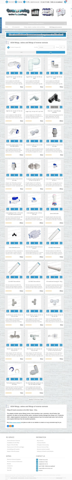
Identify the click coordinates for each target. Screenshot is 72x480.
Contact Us (10, 466)
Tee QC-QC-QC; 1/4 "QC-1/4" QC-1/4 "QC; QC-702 (57, 315)
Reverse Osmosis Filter (43, 447)
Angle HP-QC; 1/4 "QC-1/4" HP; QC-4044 (15, 77)
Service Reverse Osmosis (13, 440)
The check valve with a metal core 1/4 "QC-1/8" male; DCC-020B (36, 383)
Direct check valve (57, 213)
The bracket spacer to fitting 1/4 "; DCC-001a (15, 383)
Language (20, 2)
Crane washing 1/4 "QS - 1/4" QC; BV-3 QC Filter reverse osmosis (15, 213)
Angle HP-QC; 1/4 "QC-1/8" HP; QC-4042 (36, 77)
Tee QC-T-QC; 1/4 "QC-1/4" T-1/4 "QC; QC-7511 (15, 349)
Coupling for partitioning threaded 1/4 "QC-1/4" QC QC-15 (36, 179)
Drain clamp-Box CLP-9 (14, 247)
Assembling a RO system (13, 449)
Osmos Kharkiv (13, 478)
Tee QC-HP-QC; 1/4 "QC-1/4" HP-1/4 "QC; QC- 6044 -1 (36, 315)
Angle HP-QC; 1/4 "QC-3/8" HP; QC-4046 (57, 77)
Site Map (9, 468)
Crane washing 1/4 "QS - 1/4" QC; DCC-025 (36, 213)
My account (11, 2)
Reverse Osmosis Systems (14, 459)
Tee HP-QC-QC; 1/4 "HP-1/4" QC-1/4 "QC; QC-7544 (14, 315)
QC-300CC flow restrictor (57, 247)
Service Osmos (32, 478)
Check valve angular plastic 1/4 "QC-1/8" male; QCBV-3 (14, 145)
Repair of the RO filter (12, 445)
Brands (9, 463)
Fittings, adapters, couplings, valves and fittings (34, 27)
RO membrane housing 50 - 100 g (57, 281)
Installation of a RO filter (13, 442)
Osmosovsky (21, 478)
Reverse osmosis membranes (14, 461)
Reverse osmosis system (43, 449)
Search (27, 2)
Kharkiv (41, 470)
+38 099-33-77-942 (43, 462)
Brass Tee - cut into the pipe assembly (57, 111)
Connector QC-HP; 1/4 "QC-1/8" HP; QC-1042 (15, 179)
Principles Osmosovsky (43, 445)
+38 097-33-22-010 (34, 2)
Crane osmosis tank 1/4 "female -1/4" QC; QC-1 (57, 179)
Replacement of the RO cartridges (15, 447)
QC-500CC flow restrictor (36, 281)
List (21, 52)
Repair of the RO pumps (13, 451)
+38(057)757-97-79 (43, 464)
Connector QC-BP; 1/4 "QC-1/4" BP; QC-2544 (36, 145)
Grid (50, 52)
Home (6, 27)
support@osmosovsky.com (45, 468)
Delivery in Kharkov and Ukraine (45, 451)
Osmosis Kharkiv (41, 442)
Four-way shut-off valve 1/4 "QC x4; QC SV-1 (36, 247)
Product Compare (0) (15, 47)
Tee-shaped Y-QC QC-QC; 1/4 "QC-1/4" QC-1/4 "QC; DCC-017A (57, 349)
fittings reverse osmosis (15, 422)
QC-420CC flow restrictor (15, 281)
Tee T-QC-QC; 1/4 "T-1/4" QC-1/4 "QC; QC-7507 (36, 349)
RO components (16, 27)
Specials (9, 470)
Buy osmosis (40, 440)
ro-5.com (26, 478)
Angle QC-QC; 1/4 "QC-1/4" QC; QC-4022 (15, 111)
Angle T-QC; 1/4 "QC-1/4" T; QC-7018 (36, 111)
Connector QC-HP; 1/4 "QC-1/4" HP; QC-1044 (57, 145)
